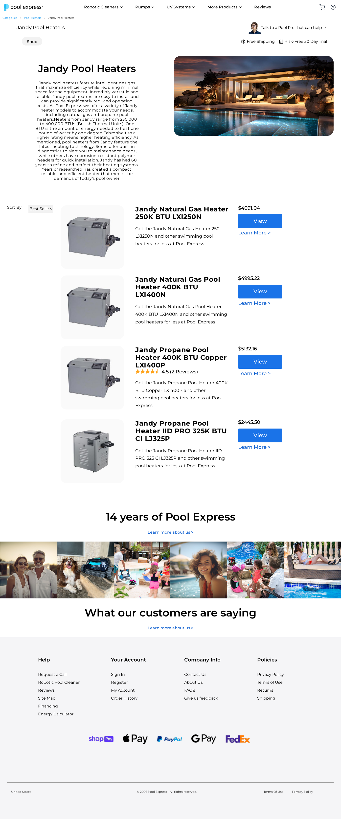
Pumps (145, 7)
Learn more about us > (170, 532)
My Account (123, 690)
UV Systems (181, 7)
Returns (265, 690)
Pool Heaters (32, 18)
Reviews (262, 7)
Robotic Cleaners (103, 7)
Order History (124, 698)
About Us (193, 682)
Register (119, 682)
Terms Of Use (273, 792)
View (260, 221)
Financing (48, 706)
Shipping (266, 698)
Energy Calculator (55, 714)
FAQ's (189, 690)
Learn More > (254, 233)
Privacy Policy (270, 674)
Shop (32, 41)
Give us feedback (201, 698)
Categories (9, 18)
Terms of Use (270, 682)
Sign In (118, 674)
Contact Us (195, 674)
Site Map (46, 698)
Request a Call (52, 674)
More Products (224, 7)
